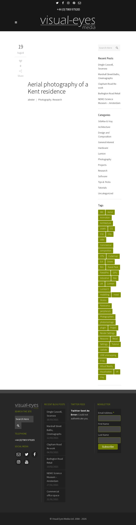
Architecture (104, 127)
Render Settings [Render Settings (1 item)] (107, 333)
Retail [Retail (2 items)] (115, 338)
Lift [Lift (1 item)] (101, 283)
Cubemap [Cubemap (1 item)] (113, 256)
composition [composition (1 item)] (105, 250)
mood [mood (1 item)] (116, 294)
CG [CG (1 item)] (111, 228)
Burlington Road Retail (109, 93)
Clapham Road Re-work (54, 446)
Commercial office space (53, 493)
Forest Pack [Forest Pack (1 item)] (113, 267)
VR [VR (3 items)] (117, 371)
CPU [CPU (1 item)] (102, 256)
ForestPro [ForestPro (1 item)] (104, 272)
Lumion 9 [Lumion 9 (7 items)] (104, 289)
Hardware (103, 147)
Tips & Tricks (104, 182)
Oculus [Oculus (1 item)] (103, 300)
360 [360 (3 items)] (101, 212)
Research (57, 99)
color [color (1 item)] (102, 239)
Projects (102, 165)
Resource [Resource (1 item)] (104, 338)
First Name (103, 423)
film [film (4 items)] (102, 267)
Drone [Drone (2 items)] (110, 261)
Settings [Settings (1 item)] (103, 344)
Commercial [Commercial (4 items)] (105, 245)
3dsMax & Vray (105, 121)
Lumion (102, 153)
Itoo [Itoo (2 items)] (115, 278)
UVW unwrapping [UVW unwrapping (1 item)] (108, 355)
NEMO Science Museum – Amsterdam (54, 477)
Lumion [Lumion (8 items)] (110, 283)
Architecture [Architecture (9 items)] (105, 223)
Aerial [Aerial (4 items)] (110, 212)
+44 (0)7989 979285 (25, 440)
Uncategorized (105, 193)
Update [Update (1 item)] (103, 349)
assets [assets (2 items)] (103, 228)
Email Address (106, 413)
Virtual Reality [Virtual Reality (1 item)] (106, 366)
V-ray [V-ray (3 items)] (102, 360)
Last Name (103, 434)
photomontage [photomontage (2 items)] (107, 322)
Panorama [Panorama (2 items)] (105, 305)
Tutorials (102, 187)
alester (31, 99)
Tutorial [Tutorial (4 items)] (115, 344)
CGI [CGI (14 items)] (102, 234)
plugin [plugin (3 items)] (103, 327)
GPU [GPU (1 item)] (115, 272)
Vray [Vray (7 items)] (102, 377)
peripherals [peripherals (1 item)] (105, 311)
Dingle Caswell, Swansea (54, 413)
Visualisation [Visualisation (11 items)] (106, 371)
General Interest (106, 142)
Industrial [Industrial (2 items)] (104, 278)
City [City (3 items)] (110, 234)
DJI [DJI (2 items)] (101, 261)
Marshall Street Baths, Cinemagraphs (54, 430)
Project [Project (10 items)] (113, 327)
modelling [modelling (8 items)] (104, 294)
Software (102, 176)
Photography (44, 99)
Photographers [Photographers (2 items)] (107, 316)
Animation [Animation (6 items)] (105, 217)
